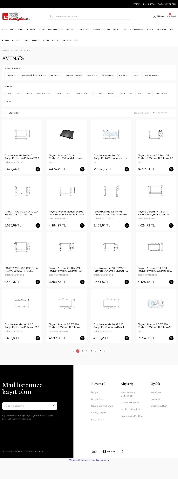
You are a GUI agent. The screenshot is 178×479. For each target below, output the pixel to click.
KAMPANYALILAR (55, 30)
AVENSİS (26, 51)
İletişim (94, 409)
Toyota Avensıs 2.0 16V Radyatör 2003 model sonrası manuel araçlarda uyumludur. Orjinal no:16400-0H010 (110, 165)
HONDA (5, 41)
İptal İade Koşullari (130, 426)
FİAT (76, 41)
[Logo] (16, 16)
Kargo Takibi (97, 436)
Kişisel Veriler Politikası (132, 433)
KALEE (52, 170)
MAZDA (150, 30)
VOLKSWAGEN (136, 30)
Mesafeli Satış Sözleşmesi (128, 411)
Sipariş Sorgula (98, 429)
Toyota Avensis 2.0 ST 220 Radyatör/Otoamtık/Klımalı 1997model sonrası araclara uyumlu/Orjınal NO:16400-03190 (109, 340)
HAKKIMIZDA (148, 4)
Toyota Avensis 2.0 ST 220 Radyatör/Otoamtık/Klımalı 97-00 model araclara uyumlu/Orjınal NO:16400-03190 (155, 340)
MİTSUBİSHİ (162, 30)
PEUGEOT (70, 30)
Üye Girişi (155, 416)
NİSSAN (96, 30)
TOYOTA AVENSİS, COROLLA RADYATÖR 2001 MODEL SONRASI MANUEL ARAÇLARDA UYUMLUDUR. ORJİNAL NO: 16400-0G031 (21, 223)
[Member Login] (157, 16)
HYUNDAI (16, 41)
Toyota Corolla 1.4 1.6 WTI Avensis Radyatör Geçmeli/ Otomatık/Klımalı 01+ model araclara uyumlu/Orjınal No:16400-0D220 (153, 223)
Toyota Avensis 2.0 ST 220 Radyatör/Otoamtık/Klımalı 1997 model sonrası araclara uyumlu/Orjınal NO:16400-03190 (65, 340)
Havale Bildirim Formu (102, 423)
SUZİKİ (41, 30)
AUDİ (12, 30)
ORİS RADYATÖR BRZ (14, 170)
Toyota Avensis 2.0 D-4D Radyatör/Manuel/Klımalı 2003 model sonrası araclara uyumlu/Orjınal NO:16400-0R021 (21, 165)
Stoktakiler (14, 121)
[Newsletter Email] (29, 423)
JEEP (125, 30)
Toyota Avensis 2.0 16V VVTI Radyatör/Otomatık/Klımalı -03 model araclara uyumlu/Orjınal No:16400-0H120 (155, 165)
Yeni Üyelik (156, 409)
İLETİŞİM (136, 4)
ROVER (106, 30)
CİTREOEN (30, 30)
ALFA (4, 30)
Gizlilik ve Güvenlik (130, 419)
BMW (20, 30)
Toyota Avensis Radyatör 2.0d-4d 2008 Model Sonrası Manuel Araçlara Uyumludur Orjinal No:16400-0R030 (66, 223)
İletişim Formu (98, 416)
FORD (46, 41)
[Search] (89, 16)
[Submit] (53, 423)
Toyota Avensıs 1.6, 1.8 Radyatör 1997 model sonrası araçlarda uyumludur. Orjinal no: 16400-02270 (66, 165)
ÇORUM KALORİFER (167, 4)
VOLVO (116, 30)
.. (95, 368)
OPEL (26, 41)
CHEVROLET (84, 30)
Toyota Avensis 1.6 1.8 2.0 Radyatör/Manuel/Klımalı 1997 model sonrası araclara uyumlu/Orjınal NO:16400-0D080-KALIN (155, 282)
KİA (171, 30)
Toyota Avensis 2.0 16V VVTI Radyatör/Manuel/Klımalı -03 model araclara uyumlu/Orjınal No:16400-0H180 (66, 282)
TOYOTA (55, 41)
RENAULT (67, 41)
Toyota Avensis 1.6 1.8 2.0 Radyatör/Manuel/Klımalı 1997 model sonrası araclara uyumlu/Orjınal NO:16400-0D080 (21, 340)
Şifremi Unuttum (159, 423)
